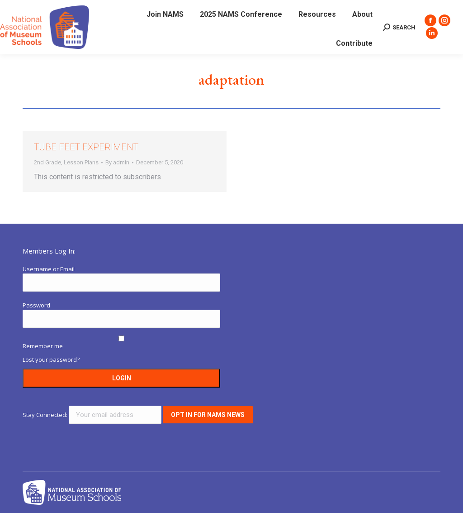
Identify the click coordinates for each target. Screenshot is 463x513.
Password (36, 305)
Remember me (43, 346)
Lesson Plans (81, 162)
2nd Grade (47, 162)
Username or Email (49, 269)
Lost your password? (51, 359)
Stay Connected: (93, 415)
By (117, 162)
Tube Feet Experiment (86, 147)
